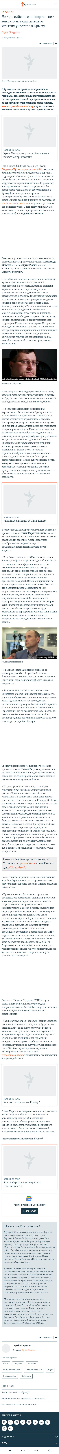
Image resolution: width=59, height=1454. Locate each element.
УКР (36, 1451)
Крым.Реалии (28, 1350)
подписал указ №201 (32, 169)
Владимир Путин (11, 169)
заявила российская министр (17, 106)
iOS (10, 867)
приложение (27, 863)
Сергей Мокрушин (11, 32)
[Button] (45, 43)
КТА (23, 1451)
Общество (7, 12)
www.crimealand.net (12, 1055)
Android (20, 867)
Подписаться (29, 1211)
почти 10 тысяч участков (15, 203)
